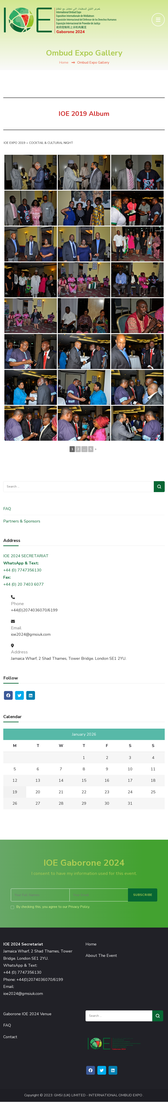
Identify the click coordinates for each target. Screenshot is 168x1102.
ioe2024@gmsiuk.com (31, 634)
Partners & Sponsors (21, 521)
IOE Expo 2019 (14, 143)
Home (63, 62)
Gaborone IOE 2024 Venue (27, 1014)
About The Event (101, 955)
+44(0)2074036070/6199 (34, 610)
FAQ (7, 508)
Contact (10, 1036)
